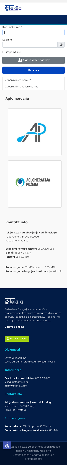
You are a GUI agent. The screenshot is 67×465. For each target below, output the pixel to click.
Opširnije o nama (14, 326)
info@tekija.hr (20, 381)
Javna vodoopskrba (15, 357)
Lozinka (7, 39)
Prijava (33, 70)
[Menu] (60, 19)
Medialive (45, 450)
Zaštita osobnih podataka (28, 454)
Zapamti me (13, 52)
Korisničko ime (12, 27)
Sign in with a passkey (33, 60)
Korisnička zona (17, 338)
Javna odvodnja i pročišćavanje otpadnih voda (30, 361)
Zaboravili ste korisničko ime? (22, 86)
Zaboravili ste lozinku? (18, 79)
